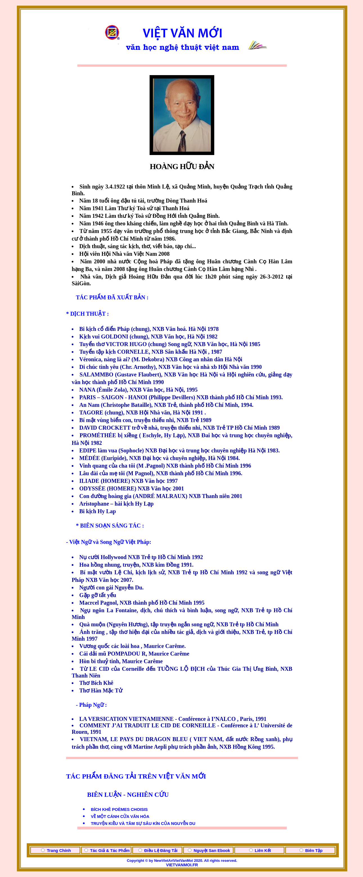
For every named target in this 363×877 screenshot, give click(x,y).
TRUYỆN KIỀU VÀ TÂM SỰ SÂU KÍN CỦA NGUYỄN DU (143, 823)
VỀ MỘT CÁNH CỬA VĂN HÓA (120, 816)
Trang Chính (59, 850)
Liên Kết (263, 850)
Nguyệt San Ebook (212, 850)
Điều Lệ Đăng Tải (160, 850)
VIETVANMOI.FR (182, 865)
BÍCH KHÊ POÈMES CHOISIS (119, 809)
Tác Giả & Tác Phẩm (110, 850)
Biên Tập (314, 850)
